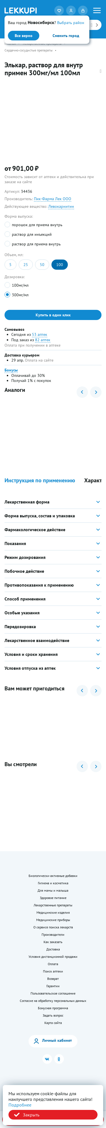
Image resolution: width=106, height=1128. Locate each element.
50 (42, 264)
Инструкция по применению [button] (40, 480)
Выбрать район (70, 22)
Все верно (24, 35)
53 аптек (39, 334)
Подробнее (19, 1105)
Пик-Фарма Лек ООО (52, 198)
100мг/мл (20, 285)
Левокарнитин (61, 206)
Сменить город (66, 35)
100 (59, 264)
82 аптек (42, 339)
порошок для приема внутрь (37, 224)
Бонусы (11, 370)
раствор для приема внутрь (36, 244)
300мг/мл (20, 294)
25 (25, 264)
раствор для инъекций (32, 234)
